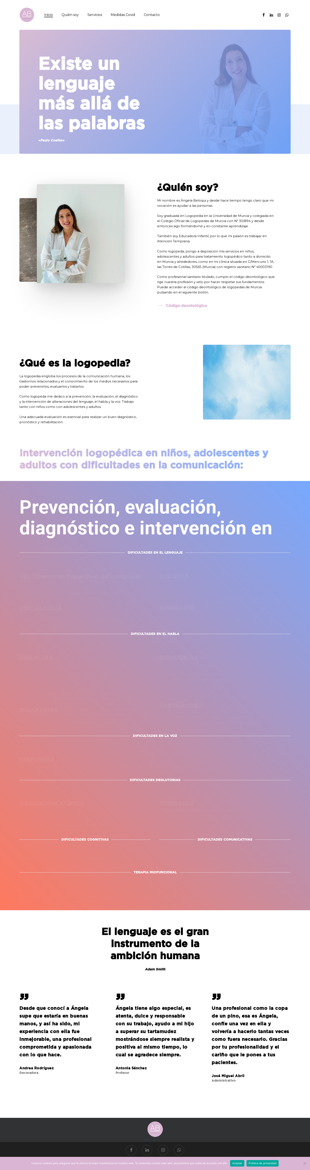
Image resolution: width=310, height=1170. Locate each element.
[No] (304, 1163)
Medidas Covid (123, 15)
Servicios (94, 15)
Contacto (152, 15)
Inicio (48, 15)
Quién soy (70, 15)
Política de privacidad (262, 1163)
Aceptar (237, 1163)
